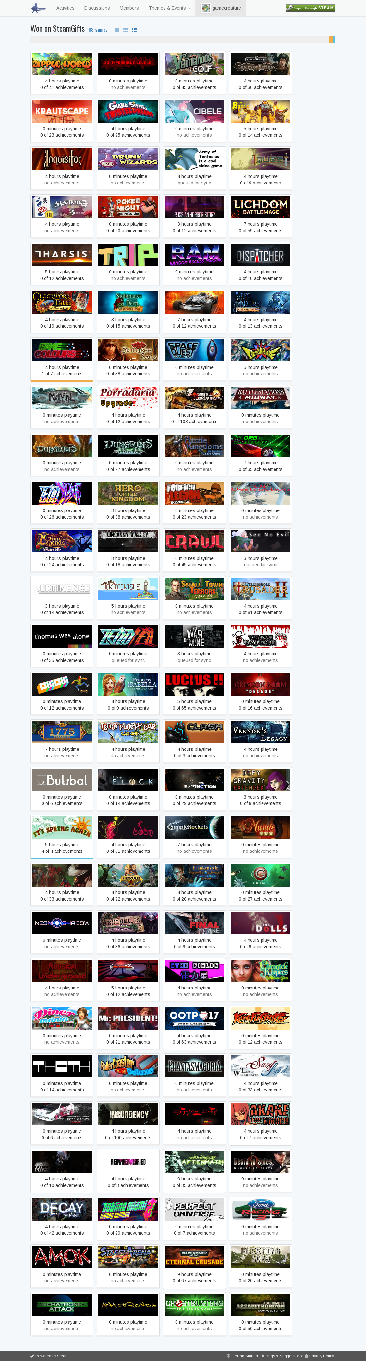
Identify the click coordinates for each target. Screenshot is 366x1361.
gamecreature (220, 8)
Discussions (97, 8)
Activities (65, 8)
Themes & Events (169, 8)
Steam (63, 1356)
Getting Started (244, 1356)
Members (129, 8)
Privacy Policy (321, 1356)
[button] (205, 8)
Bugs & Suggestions (284, 1356)
